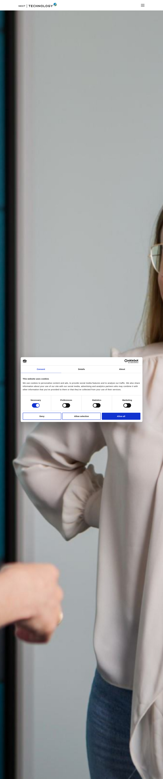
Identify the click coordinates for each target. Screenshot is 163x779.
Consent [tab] (41, 369)
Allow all (121, 416)
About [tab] (122, 369)
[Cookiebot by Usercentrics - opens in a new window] (128, 361)
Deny (42, 416)
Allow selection (81, 416)
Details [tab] (81, 369)
